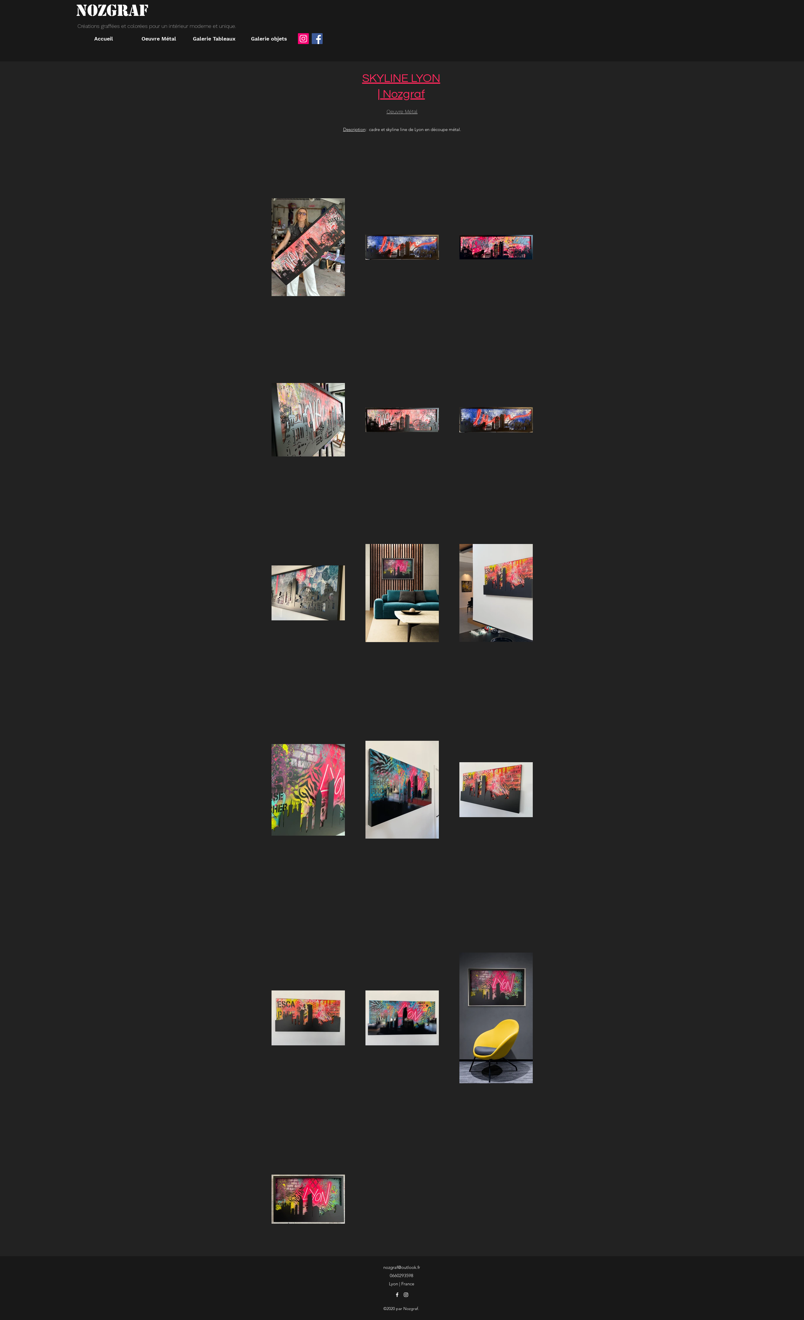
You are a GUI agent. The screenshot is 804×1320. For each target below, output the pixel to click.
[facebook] (397, 1295)
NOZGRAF (112, 10)
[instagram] (406, 1295)
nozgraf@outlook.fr (401, 1267)
